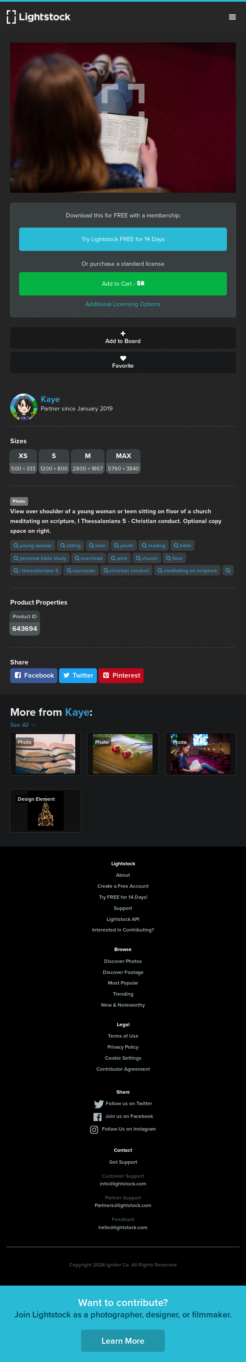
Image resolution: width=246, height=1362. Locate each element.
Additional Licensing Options (123, 304)
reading (153, 545)
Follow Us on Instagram (129, 1128)
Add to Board (123, 338)
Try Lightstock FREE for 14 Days (123, 239)
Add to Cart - (123, 283)
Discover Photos (123, 961)
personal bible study (40, 558)
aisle (119, 558)
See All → (23, 724)
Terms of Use (123, 1035)
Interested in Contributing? (123, 929)
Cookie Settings (123, 1057)
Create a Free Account (123, 885)
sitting (70, 545)
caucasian (81, 570)
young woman (33, 545)
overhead (88, 558)
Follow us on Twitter (129, 1103)
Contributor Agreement (123, 1068)
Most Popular (123, 982)
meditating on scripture (187, 570)
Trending (123, 993)
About (123, 874)
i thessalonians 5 (36, 570)
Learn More (123, 1340)
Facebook (34, 675)
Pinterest (121, 675)
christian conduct (126, 570)
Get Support (123, 1161)
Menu (232, 17)
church (147, 558)
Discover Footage (123, 972)
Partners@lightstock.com (123, 1205)
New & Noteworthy (123, 1004)
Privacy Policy (123, 1046)
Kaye (50, 399)
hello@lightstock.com (123, 1227)
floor (174, 558)
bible (182, 545)
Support (123, 908)
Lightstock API (123, 919)
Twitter (78, 675)
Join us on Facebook (129, 1116)
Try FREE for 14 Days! (123, 896)
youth (123, 545)
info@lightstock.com (123, 1183)
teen (97, 545)
